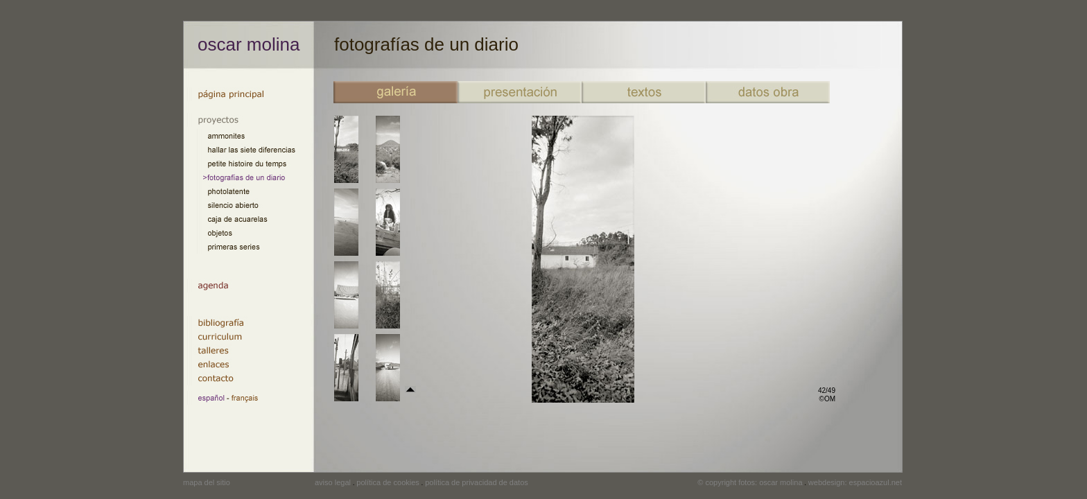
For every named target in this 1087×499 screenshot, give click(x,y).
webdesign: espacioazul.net (855, 482)
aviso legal (333, 482)
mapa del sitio (206, 482)
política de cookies (387, 482)
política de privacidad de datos (476, 482)
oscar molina (248, 44)
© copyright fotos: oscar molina (749, 482)
